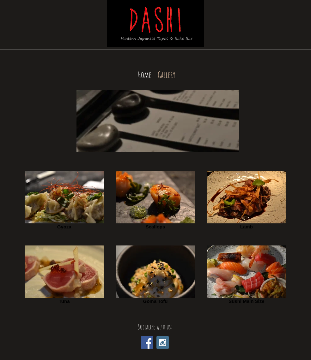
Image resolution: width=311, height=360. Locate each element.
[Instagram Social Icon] (162, 342)
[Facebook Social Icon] (147, 342)
